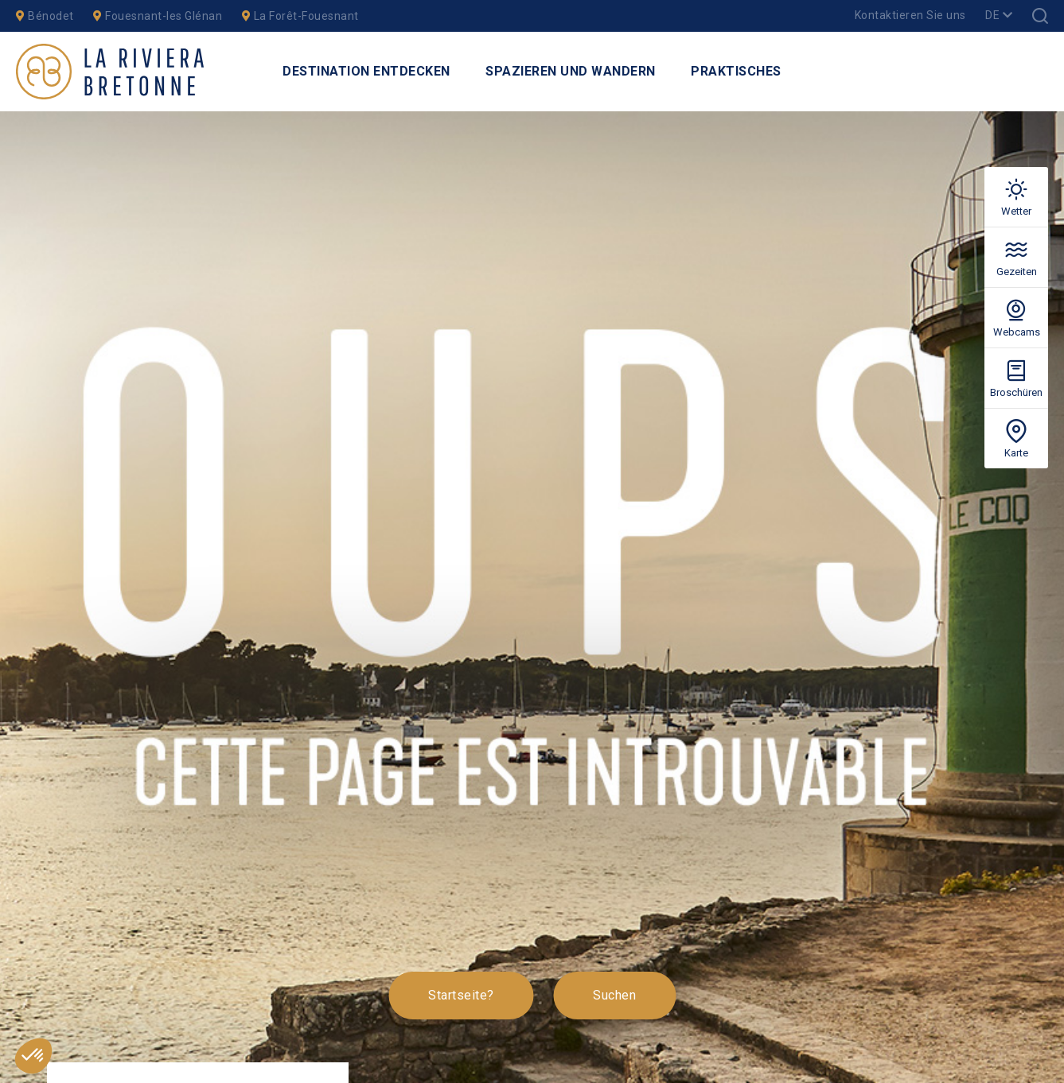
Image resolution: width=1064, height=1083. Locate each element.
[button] (33, 1056)
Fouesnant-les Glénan (157, 16)
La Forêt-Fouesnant (300, 16)
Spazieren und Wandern (570, 71)
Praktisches (736, 71)
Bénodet (45, 16)
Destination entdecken (366, 71)
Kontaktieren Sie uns (910, 15)
